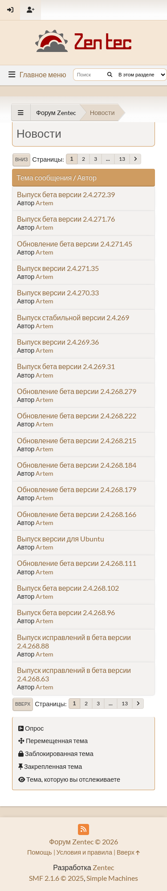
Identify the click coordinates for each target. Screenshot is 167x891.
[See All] (21, 112)
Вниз (21, 159)
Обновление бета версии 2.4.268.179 (76, 489)
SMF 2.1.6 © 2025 (56, 878)
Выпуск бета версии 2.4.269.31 (66, 366)
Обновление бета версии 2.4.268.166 (76, 514)
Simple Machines (112, 878)
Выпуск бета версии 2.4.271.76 (66, 219)
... (108, 158)
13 (122, 158)
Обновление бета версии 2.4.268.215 (76, 440)
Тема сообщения (44, 177)
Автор (87, 177)
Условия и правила (84, 852)
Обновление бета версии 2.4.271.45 (74, 243)
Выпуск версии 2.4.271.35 (58, 268)
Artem (44, 203)
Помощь (39, 852)
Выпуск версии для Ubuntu (60, 538)
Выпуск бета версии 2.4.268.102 (68, 588)
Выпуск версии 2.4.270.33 (58, 292)
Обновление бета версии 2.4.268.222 (76, 415)
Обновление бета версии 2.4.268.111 (76, 563)
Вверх (22, 704)
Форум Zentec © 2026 (83, 841)
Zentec (103, 867)
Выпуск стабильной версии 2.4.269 (73, 317)
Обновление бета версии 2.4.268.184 (76, 465)
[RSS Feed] (83, 829)
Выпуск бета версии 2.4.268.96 (66, 612)
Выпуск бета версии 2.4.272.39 (66, 194)
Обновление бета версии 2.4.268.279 (76, 391)
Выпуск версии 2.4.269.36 (58, 342)
